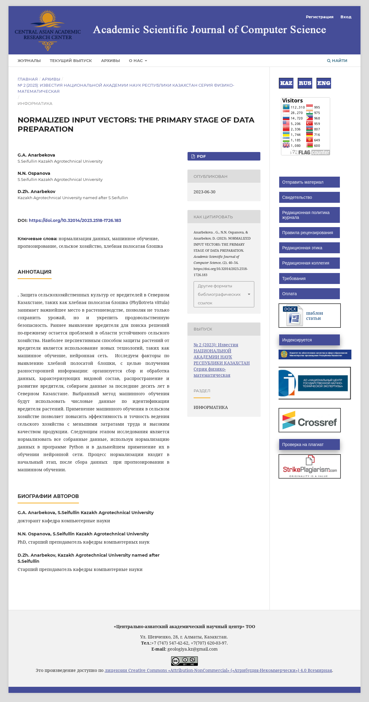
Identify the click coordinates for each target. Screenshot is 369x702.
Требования (294, 278)
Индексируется (297, 339)
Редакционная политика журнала (306, 215)
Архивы (110, 60)
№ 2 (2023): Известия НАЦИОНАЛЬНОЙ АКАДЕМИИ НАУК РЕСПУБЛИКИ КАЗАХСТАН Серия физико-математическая (126, 88)
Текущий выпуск (71, 60)
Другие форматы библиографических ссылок (219, 294)
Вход (345, 16)
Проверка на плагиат (302, 444)
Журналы (29, 60)
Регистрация (319, 16)
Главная (28, 79)
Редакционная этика (302, 247)
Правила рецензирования (307, 232)
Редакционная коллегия (305, 263)
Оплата (289, 293)
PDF (201, 156)
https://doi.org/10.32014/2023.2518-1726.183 (75, 220)
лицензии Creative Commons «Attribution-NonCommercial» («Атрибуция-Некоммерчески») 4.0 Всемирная (218, 670)
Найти (337, 60)
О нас (136, 60)
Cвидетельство (297, 197)
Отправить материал (302, 182)
